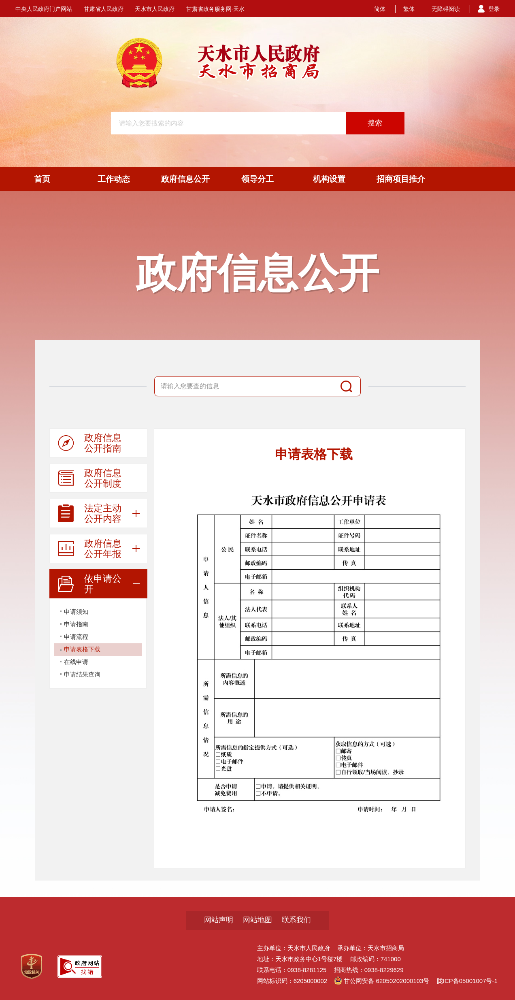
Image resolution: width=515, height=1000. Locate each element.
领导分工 (257, 178)
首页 (42, 178)
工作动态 (114, 178)
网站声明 (218, 920)
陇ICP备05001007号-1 (467, 980)
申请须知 (76, 611)
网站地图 (257, 920)
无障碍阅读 (446, 9)
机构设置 (329, 178)
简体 (379, 9)
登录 (494, 9)
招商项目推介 (401, 178)
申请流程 (76, 636)
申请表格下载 (82, 649)
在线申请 (76, 661)
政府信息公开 (185, 178)
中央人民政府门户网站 (43, 9)
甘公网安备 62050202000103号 (381, 980)
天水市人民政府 (155, 9)
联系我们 (296, 920)
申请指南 (76, 624)
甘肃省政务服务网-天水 (215, 9)
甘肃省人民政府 (103, 9)
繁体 (409, 9)
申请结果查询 (82, 674)
